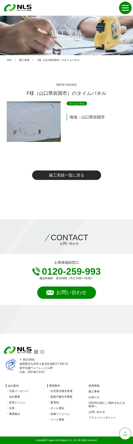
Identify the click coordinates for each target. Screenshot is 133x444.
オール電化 (57, 408)
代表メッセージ (18, 391)
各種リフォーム (60, 413)
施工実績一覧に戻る (66, 175)
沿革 (12, 408)
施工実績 (24, 60)
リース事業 (57, 419)
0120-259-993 (66, 271)
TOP (9, 60)
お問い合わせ (66, 293)
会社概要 (14, 396)
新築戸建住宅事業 (61, 396)
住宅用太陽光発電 (61, 391)
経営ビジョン (17, 402)
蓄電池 (54, 402)
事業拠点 (14, 413)
